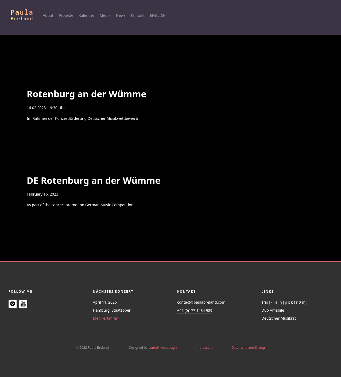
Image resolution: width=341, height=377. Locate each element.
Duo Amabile (273, 310)
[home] (27, 14)
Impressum (203, 347)
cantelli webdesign (163, 347)
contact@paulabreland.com (201, 302)
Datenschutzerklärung (248, 347)
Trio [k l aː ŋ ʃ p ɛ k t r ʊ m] (284, 302)
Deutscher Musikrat (279, 318)
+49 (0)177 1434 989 (194, 310)
